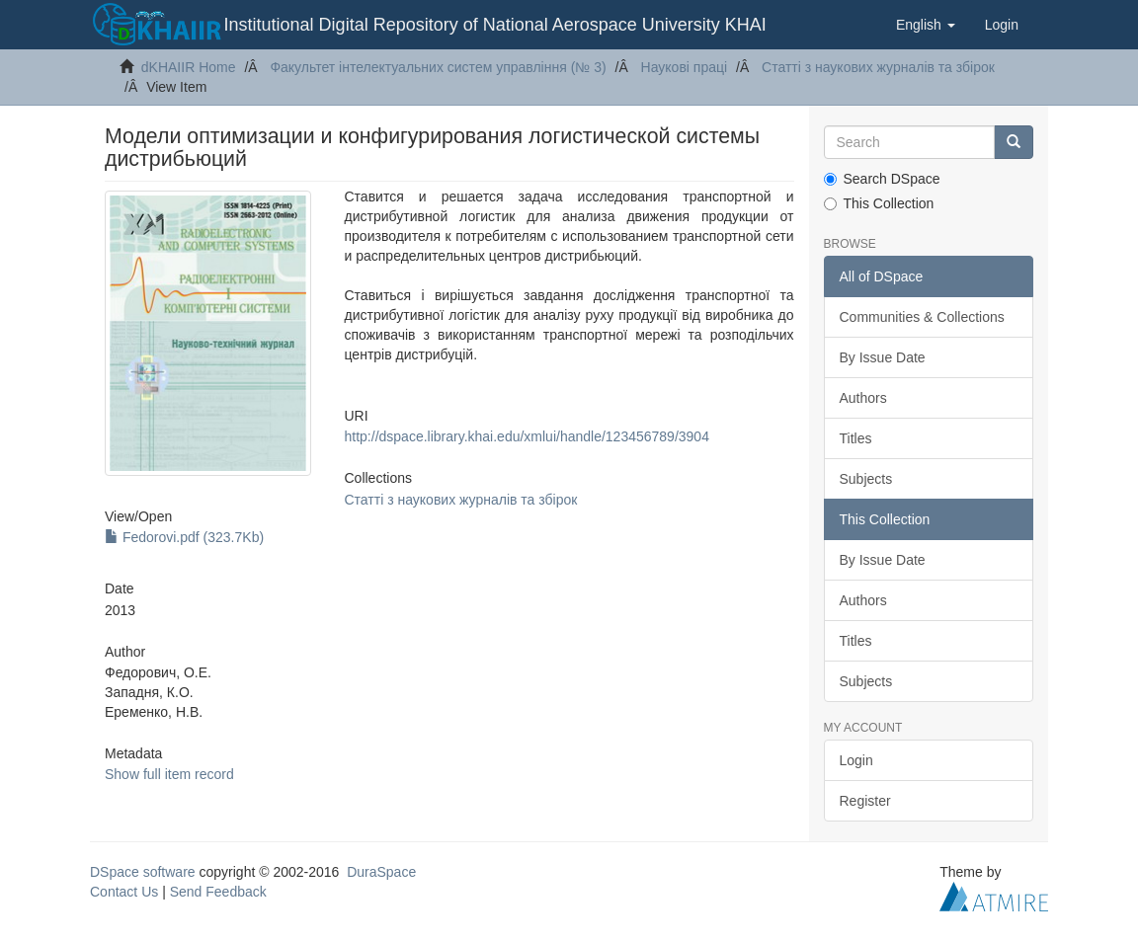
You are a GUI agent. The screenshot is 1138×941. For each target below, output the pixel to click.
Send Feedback (218, 892)
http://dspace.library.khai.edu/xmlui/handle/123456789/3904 (527, 436)
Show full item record (169, 774)
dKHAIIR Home (188, 67)
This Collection (879, 203)
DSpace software (143, 872)
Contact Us (124, 892)
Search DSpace (882, 179)
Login (856, 760)
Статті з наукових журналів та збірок (878, 67)
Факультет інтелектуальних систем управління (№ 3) (438, 67)
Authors (863, 398)
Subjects (866, 479)
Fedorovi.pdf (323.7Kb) (184, 537)
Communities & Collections (922, 317)
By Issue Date (883, 357)
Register (865, 801)
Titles (856, 438)
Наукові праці (684, 67)
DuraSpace (381, 872)
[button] (925, 24)
